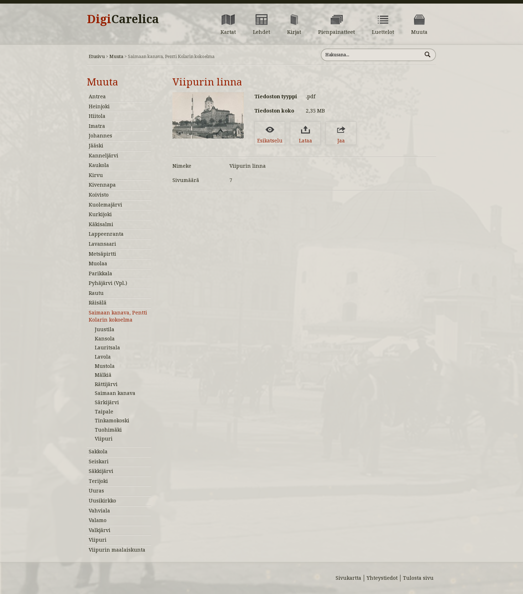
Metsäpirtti (102, 254)
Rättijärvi (106, 384)
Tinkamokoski (112, 420)
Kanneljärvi (103, 155)
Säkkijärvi (101, 471)
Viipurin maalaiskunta (117, 550)
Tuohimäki (108, 430)
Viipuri (104, 439)
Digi (123, 19)
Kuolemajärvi (105, 205)
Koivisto (99, 195)
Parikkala (100, 273)
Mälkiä (103, 375)
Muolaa (98, 263)
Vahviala (99, 511)
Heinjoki (99, 106)
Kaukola (99, 165)
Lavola (103, 357)
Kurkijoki (100, 214)
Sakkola (98, 451)
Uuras (96, 491)
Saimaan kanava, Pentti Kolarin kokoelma (118, 316)
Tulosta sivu (418, 578)
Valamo (98, 520)
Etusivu (97, 56)
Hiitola (97, 116)
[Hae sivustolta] (371, 55)
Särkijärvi (107, 402)
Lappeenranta (106, 234)
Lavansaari (102, 244)
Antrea (97, 96)
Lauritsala (107, 347)
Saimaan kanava (115, 393)
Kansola (105, 339)
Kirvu (96, 175)
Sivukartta (348, 578)
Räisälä (98, 303)
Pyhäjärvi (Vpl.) (108, 283)
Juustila (104, 329)
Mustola (105, 366)
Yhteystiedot (382, 578)
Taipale (104, 412)
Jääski (96, 145)
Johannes (100, 136)
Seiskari (99, 461)
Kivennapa (102, 185)
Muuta (116, 56)
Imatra (97, 126)
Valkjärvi (99, 530)
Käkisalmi (101, 224)
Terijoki (98, 481)
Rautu (96, 293)
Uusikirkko (102, 501)
